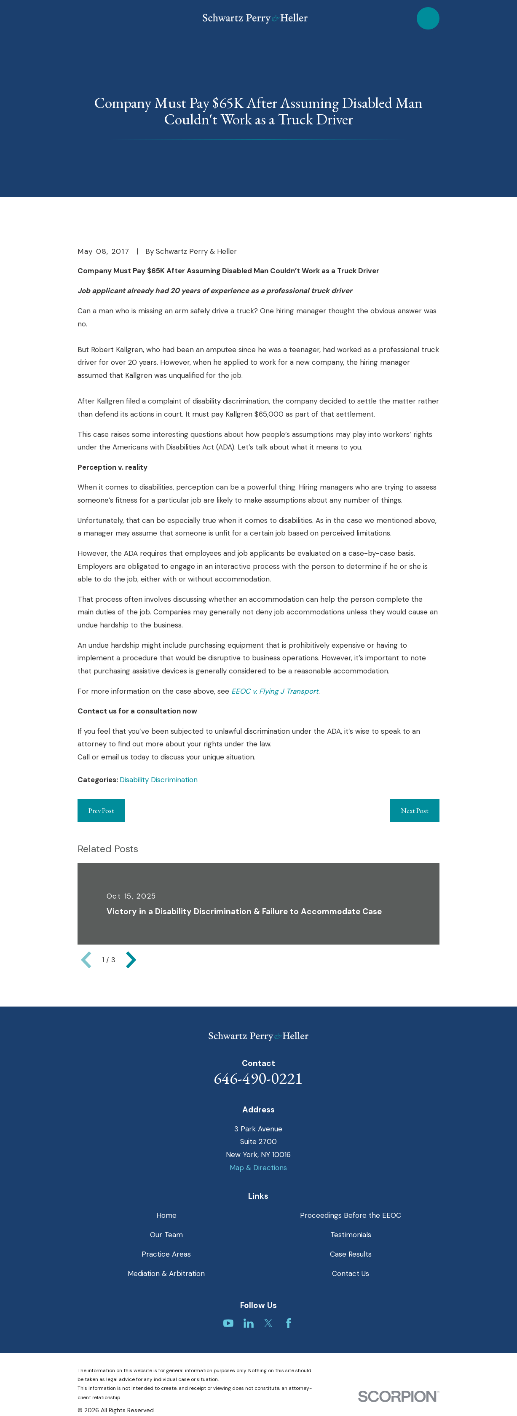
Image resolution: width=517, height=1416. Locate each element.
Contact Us (350, 1273)
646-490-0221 (258, 1078)
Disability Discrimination (159, 779)
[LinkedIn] (249, 1323)
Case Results (351, 1254)
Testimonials (350, 1234)
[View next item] (131, 959)
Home (166, 1215)
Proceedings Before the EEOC (350, 1215)
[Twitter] (268, 1323)
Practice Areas (166, 1254)
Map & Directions (258, 1167)
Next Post (415, 810)
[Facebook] (289, 1323)
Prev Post (101, 810)
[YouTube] (228, 1323)
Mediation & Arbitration (166, 1273)
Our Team (166, 1234)
